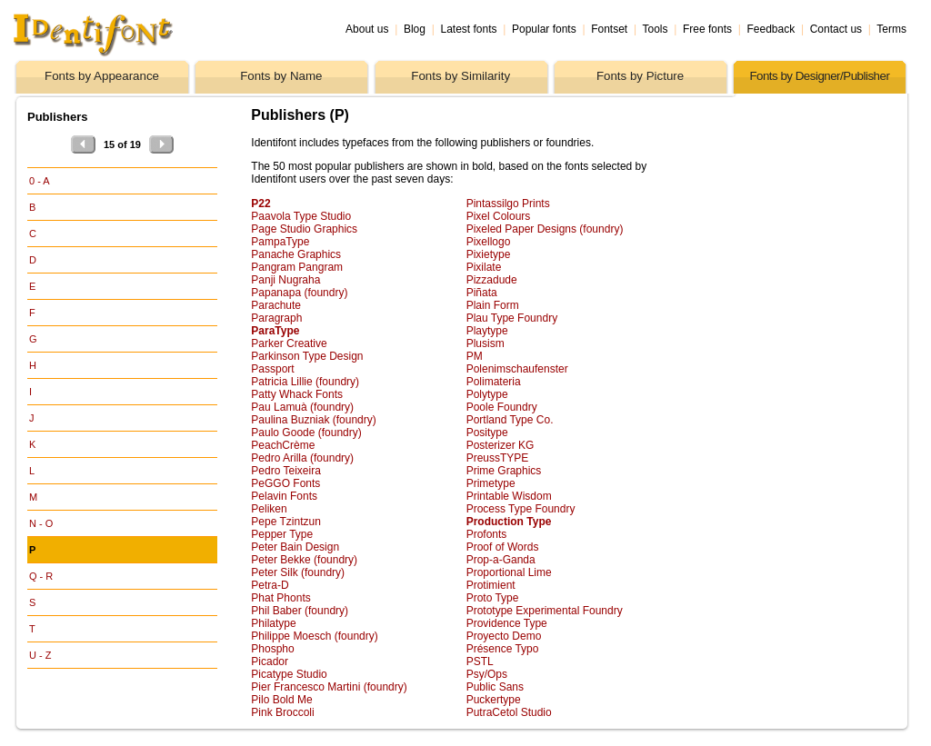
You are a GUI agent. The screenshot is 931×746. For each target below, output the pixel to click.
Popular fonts (544, 29)
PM (474, 356)
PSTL (480, 661)
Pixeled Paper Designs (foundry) (545, 229)
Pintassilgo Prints (508, 203)
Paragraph (276, 318)
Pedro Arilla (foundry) (302, 458)
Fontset (609, 29)
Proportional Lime (509, 572)
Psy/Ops (486, 674)
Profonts (486, 534)
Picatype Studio (288, 674)
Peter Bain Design (295, 547)
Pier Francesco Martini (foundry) (328, 687)
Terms (891, 29)
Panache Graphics (296, 254)
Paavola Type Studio (301, 216)
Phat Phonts (280, 598)
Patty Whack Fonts (297, 394)
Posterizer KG (500, 445)
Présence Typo (502, 648)
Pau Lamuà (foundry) (302, 407)
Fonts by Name (281, 76)
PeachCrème (283, 445)
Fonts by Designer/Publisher (819, 76)
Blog (414, 29)
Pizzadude (491, 280)
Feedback (771, 29)
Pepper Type (282, 534)
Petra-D (269, 585)
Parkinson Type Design (307, 356)
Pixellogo (488, 241)
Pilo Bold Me (281, 699)
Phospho (272, 648)
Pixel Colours (498, 216)
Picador (269, 661)
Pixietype (488, 254)
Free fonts (707, 29)
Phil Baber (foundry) (299, 610)
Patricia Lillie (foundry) (305, 381)
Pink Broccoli (282, 712)
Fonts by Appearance (102, 76)
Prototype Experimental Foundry (544, 610)
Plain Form (492, 305)
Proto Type (492, 598)
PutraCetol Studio (509, 712)
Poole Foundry (501, 407)
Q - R (41, 576)
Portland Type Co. (510, 419)
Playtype (487, 330)
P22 (260, 203)
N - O (41, 523)
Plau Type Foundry (512, 318)
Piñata (481, 292)
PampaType (280, 241)
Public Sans (495, 687)
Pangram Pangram (297, 267)
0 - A (39, 180)
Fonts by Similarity (460, 76)
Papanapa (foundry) (299, 292)
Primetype (491, 483)
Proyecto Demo (504, 636)
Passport (272, 369)
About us (366, 29)
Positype (487, 432)
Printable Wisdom (509, 496)
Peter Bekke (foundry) (304, 559)
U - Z (40, 655)
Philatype (273, 623)
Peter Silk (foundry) (298, 572)
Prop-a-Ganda (501, 559)
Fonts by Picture (640, 76)
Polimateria (493, 381)
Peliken (268, 508)
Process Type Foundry (521, 508)
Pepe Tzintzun (286, 521)
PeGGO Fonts (285, 483)
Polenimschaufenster (517, 369)
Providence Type (506, 623)
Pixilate (484, 267)
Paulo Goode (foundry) (306, 432)
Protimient (491, 585)
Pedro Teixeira (286, 470)
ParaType (275, 330)
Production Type (509, 521)
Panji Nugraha (285, 280)
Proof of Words (502, 547)
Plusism (485, 343)
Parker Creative (288, 343)
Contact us (836, 29)
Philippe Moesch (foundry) (314, 636)
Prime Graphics (504, 470)
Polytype (487, 394)
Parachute (276, 305)
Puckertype (493, 699)
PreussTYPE (497, 458)
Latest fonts (468, 29)
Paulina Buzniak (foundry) (313, 419)
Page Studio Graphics (304, 229)
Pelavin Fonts (284, 496)
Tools (654, 29)
